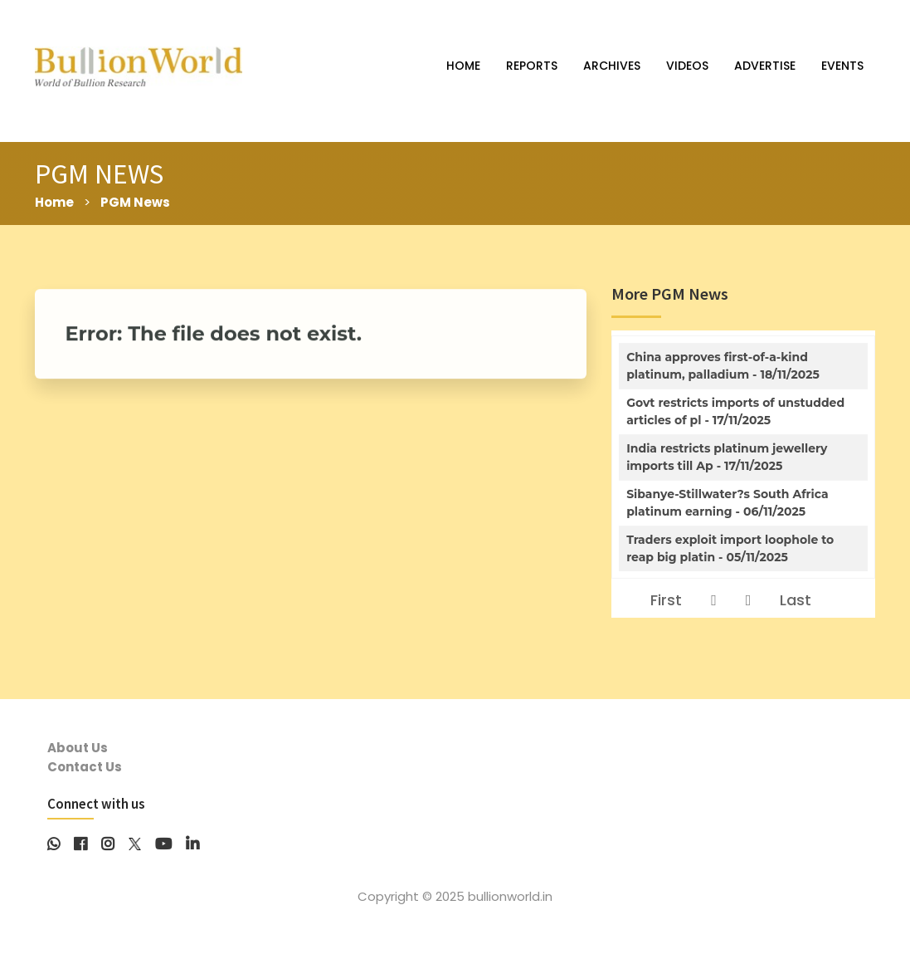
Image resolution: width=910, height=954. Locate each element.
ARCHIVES (611, 65)
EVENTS (842, 65)
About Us (77, 747)
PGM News (135, 202)
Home (54, 202)
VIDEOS (687, 65)
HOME (463, 65)
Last (795, 600)
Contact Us (84, 766)
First (666, 600)
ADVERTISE (765, 65)
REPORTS (531, 65)
